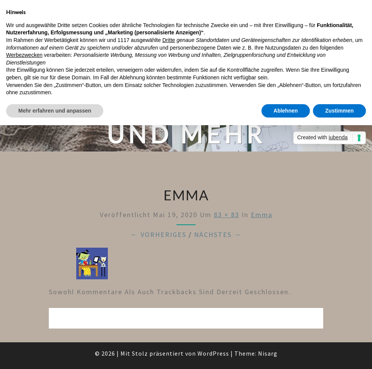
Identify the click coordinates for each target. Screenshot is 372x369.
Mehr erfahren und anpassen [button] (54, 111)
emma (262, 214)
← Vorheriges (158, 234)
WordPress (213, 353)
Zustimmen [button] (339, 111)
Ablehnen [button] (286, 111)
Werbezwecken (24, 55)
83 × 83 (226, 214)
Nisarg (267, 353)
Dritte (168, 40)
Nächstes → (218, 234)
